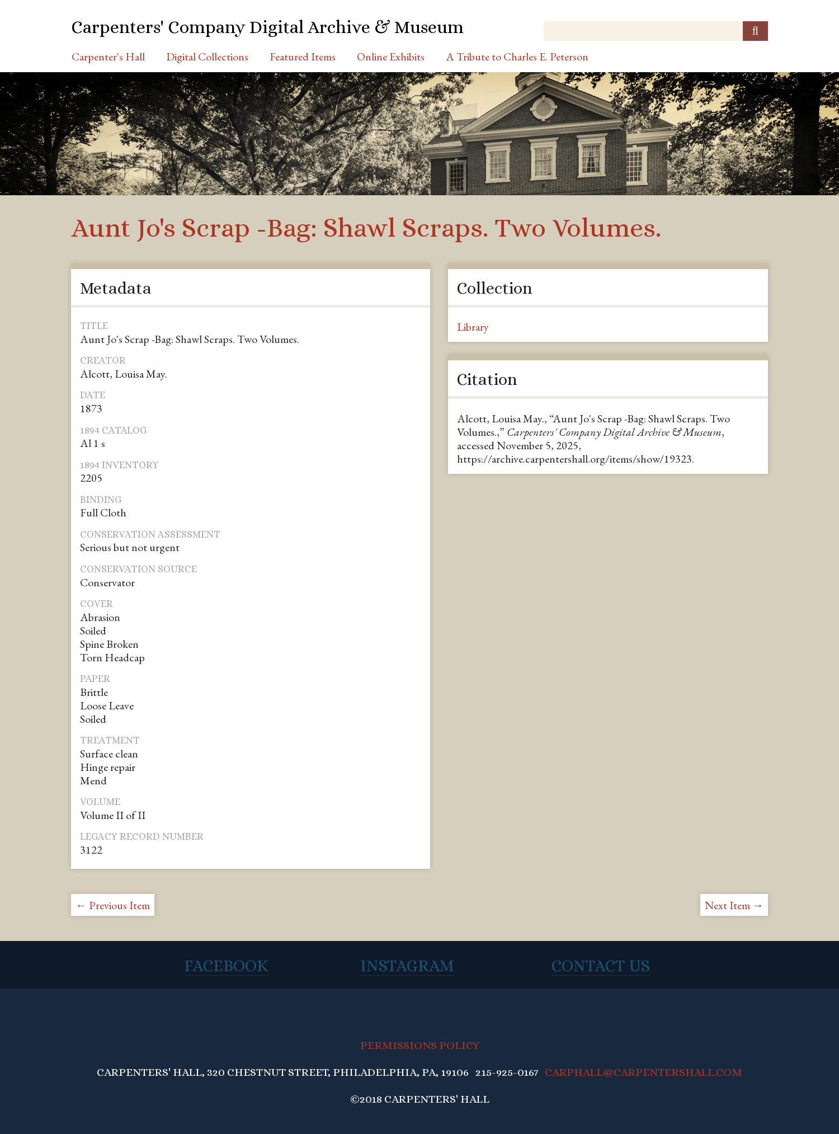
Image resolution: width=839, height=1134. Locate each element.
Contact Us (601, 965)
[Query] (656, 31)
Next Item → (734, 905)
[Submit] (755, 31)
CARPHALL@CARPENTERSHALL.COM (643, 1072)
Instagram (407, 965)
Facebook (226, 965)
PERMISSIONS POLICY (419, 1045)
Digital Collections (207, 56)
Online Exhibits (391, 56)
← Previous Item (113, 905)
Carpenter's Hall (108, 56)
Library (473, 326)
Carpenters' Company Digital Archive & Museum (267, 27)
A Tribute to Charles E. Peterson (517, 56)
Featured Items (303, 56)
